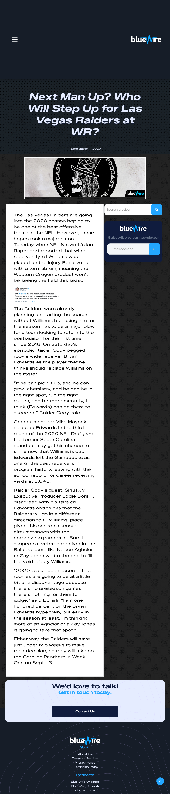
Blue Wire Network (85, 786)
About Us (85, 754)
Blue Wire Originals (85, 781)
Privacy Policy (85, 762)
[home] (146, 39)
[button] (14, 39)
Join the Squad (85, 790)
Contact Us (85, 711)
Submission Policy (84, 767)
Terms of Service (85, 758)
